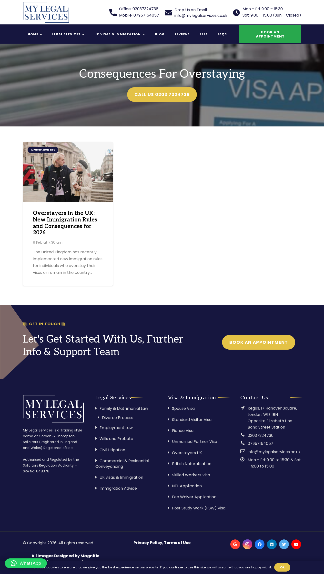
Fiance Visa (182, 430)
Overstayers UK (187, 453)
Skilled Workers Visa (191, 475)
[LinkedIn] (272, 544)
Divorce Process (117, 418)
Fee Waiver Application (194, 497)
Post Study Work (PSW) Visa (198, 508)
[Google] (235, 544)
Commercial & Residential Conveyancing (122, 463)
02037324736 (260, 435)
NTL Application (187, 486)
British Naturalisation (191, 464)
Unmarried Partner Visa (194, 441)
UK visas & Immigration (121, 477)
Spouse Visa (183, 408)
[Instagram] (247, 544)
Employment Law (116, 427)
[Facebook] (259, 544)
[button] (26, 563)
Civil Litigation (112, 450)
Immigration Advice (118, 488)
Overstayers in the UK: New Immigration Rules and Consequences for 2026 (65, 223)
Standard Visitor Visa (192, 419)
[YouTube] (296, 544)
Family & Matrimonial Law (124, 408)
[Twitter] (284, 544)
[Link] (46, 12)
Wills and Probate (116, 438)
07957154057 (260, 443)
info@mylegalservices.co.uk (274, 452)
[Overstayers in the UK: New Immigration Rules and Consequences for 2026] (68, 172)
